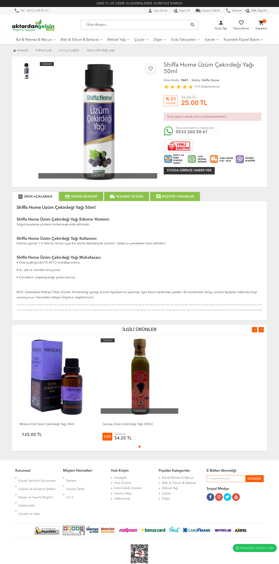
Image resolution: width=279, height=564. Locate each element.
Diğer (157, 40)
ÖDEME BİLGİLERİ (81, 196)
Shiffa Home (210, 80)
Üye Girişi (157, 10)
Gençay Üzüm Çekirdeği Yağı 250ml (127, 424)
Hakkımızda (26, 493)
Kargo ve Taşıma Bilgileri (36, 488)
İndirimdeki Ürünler (128, 488)
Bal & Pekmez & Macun (34, 40)
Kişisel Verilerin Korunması (37, 477)
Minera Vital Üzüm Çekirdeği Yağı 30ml (47, 424)
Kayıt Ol (181, 10)
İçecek (210, 40)
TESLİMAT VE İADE (126, 196)
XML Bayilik (256, 10)
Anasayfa (20, 50)
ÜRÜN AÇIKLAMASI (35, 196)
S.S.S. (70, 488)
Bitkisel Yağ (116, 40)
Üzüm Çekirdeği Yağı (101, 50)
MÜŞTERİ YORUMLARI (175, 196)
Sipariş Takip (123, 493)
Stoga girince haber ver (189, 170)
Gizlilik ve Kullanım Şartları (37, 483)
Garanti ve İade (29, 498)
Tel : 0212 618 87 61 (31, 10)
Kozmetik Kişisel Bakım (242, 40)
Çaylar (139, 40)
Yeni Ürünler (122, 483)
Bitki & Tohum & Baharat (80, 40)
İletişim (234, 10)
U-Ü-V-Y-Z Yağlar (69, 50)
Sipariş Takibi (208, 10)
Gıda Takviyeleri (183, 40)
